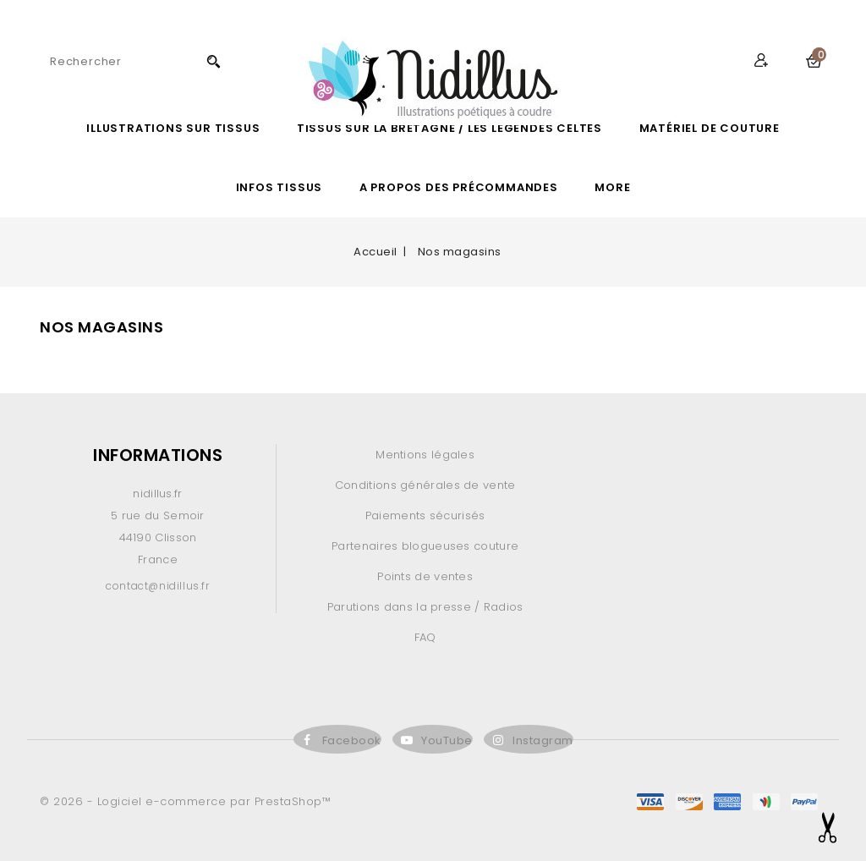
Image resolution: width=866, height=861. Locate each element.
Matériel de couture (709, 128)
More (612, 187)
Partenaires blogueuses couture (425, 546)
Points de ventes (425, 576)
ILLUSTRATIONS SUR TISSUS (173, 128)
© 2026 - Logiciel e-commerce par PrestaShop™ (185, 801)
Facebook (351, 740)
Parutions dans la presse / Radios (425, 607)
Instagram (542, 740)
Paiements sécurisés (425, 515)
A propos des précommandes (458, 187)
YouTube (447, 740)
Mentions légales (424, 455)
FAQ (425, 637)
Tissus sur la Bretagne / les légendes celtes (449, 128)
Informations (157, 455)
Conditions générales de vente (425, 485)
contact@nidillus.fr (157, 586)
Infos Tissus (279, 187)
